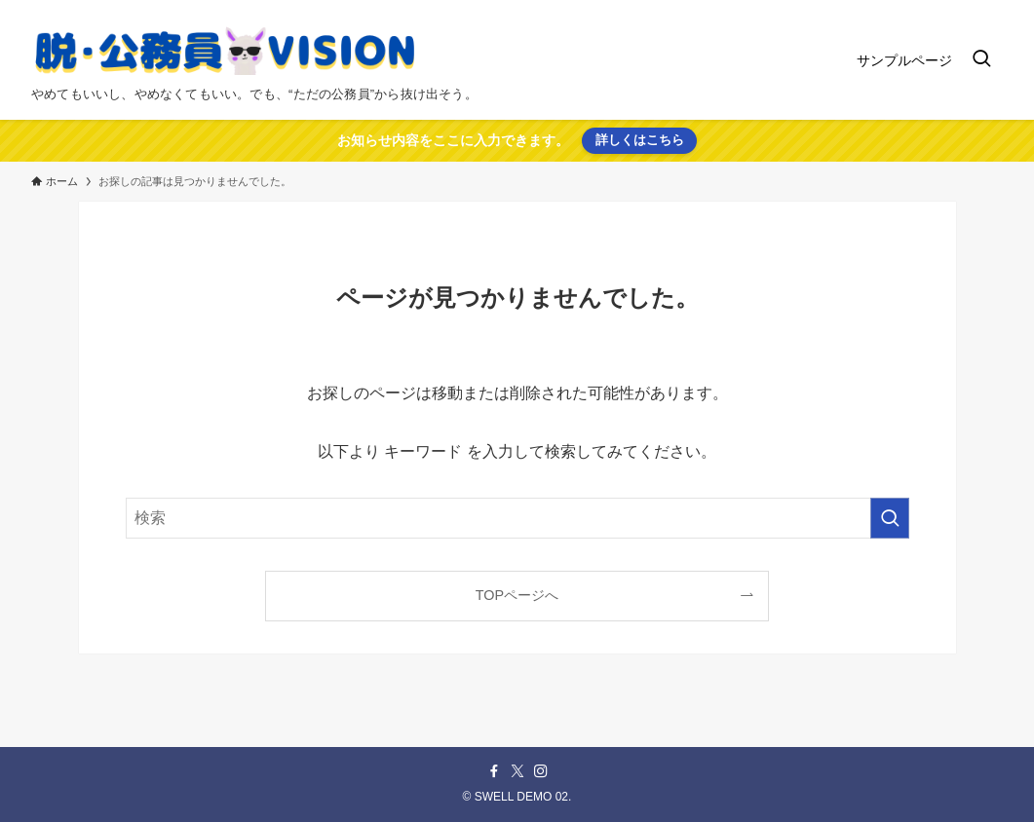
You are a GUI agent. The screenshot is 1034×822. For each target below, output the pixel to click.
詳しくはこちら (639, 139)
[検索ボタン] (981, 60)
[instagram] (541, 771)
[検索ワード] (517, 518)
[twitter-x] (517, 771)
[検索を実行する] (889, 518)
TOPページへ (517, 595)
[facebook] (494, 771)
